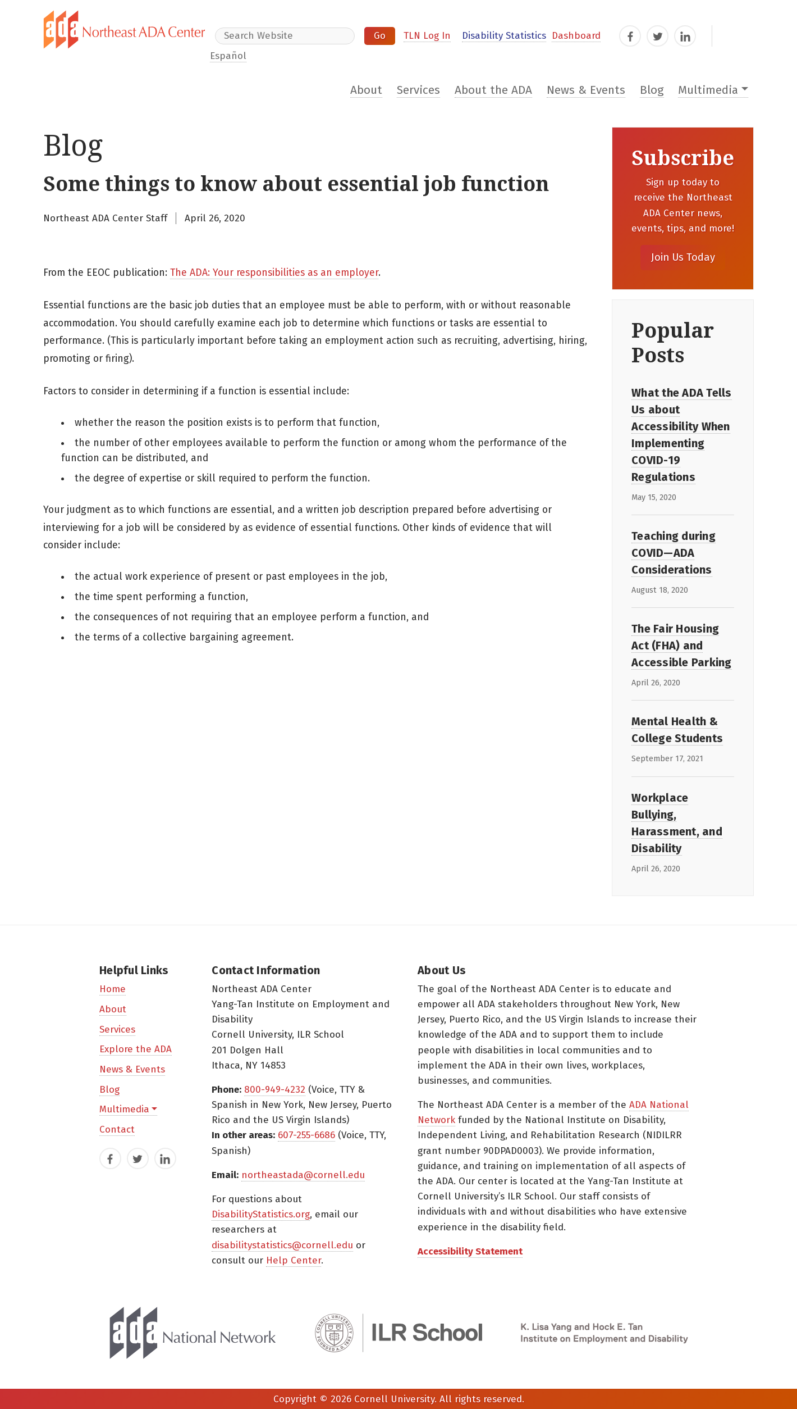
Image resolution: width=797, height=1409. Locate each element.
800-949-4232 (274, 1090)
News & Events (586, 90)
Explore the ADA (135, 1049)
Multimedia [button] (708, 90)
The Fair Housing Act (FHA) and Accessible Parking (681, 645)
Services (418, 90)
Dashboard (576, 36)
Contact (117, 1129)
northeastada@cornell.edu (303, 1175)
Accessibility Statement (470, 1251)
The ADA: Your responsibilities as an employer (274, 273)
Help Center (293, 1260)
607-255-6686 (306, 1135)
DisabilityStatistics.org (261, 1214)
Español (228, 56)
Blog (652, 90)
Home (112, 989)
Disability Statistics (504, 36)
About (366, 90)
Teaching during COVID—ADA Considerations (673, 552)
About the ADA (493, 90)
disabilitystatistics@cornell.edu (282, 1245)
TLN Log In (427, 36)
